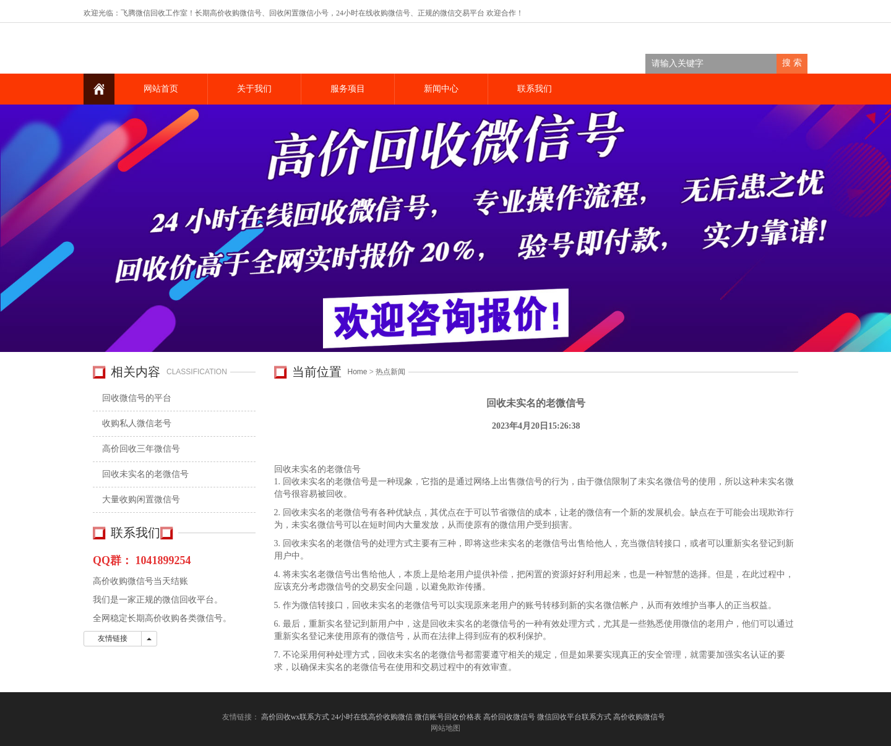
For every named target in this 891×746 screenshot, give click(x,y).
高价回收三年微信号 (141, 448)
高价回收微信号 (509, 717)
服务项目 (347, 88)
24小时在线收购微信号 (373, 13)
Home (358, 371)
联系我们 (534, 88)
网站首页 (161, 88)
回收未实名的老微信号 (145, 474)
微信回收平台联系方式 (574, 717)
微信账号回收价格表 (448, 717)
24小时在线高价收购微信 (372, 717)
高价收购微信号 (640, 717)
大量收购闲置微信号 (141, 499)
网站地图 (445, 728)
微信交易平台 (462, 13)
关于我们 (254, 88)
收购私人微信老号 (136, 423)
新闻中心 (441, 88)
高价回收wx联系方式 (295, 717)
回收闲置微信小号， (302, 13)
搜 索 (792, 62)
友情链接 (112, 638)
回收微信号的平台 (136, 398)
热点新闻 (390, 371)
